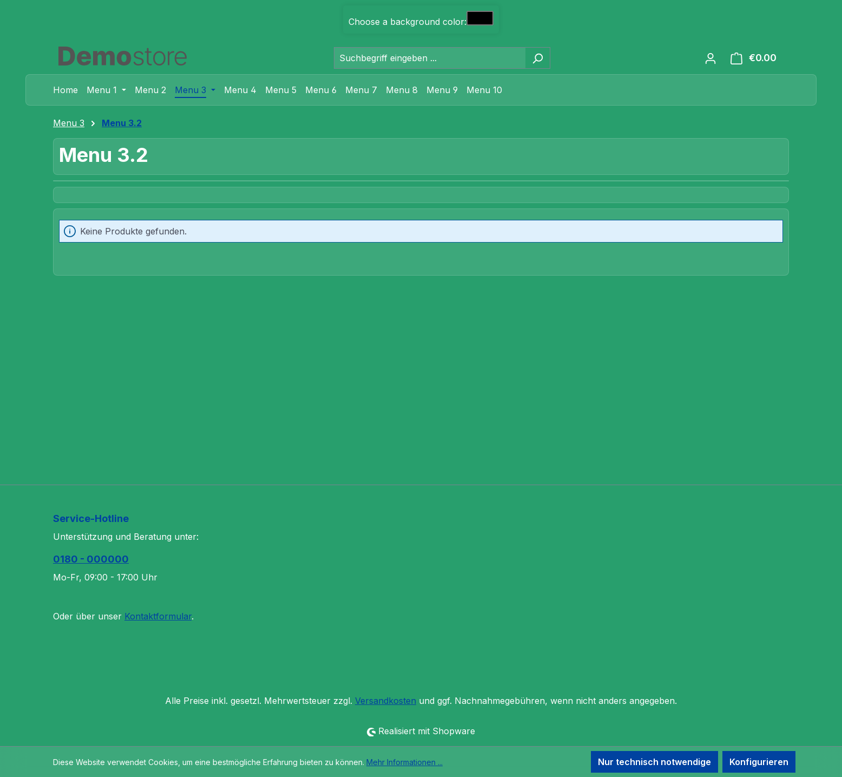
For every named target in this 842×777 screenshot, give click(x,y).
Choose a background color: (407, 21)
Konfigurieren (758, 761)
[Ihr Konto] (710, 58)
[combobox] (429, 58)
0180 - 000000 (91, 559)
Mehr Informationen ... (404, 762)
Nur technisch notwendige (654, 761)
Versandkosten (385, 700)
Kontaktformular (158, 616)
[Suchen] (537, 58)
